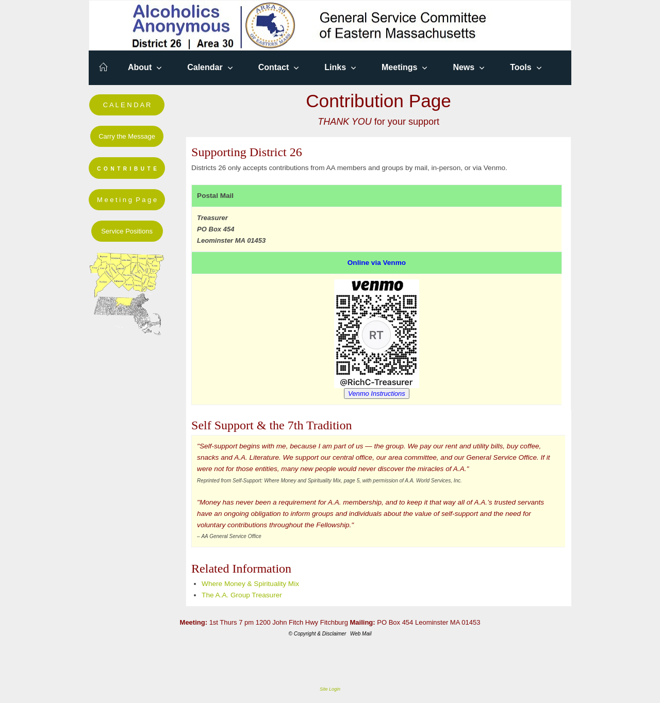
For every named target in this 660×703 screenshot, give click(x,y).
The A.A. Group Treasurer (242, 595)
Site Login (330, 689)
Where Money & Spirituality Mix (250, 584)
